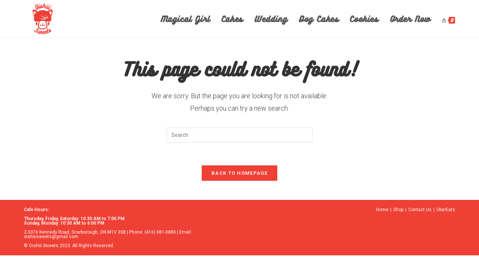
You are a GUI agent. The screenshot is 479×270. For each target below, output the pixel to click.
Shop (398, 209)
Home (382, 209)
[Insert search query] (239, 135)
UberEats (445, 209)
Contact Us (419, 209)
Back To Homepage (239, 173)
